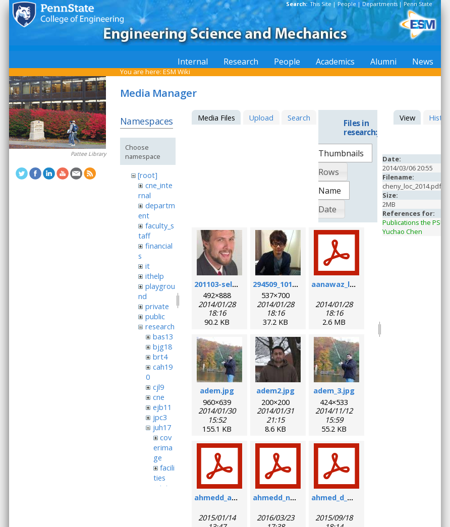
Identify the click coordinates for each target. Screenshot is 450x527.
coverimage (163, 447)
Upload (261, 117)
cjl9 (158, 387)
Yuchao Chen (402, 231)
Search (299, 117)
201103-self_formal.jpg (236, 284)
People (347, 4)
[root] (147, 175)
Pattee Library (88, 153)
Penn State (418, 4)
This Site (320, 4)
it (147, 266)
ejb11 (162, 407)
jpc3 (160, 417)
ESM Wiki (176, 71)
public (155, 316)
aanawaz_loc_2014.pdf (351, 284)
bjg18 (162, 346)
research (160, 326)
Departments (380, 4)
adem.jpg (217, 390)
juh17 (162, 427)
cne (158, 397)
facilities (164, 472)
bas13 (163, 336)
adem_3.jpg (334, 390)
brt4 (160, 357)
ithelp (154, 276)
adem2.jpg (275, 390)
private (157, 306)
